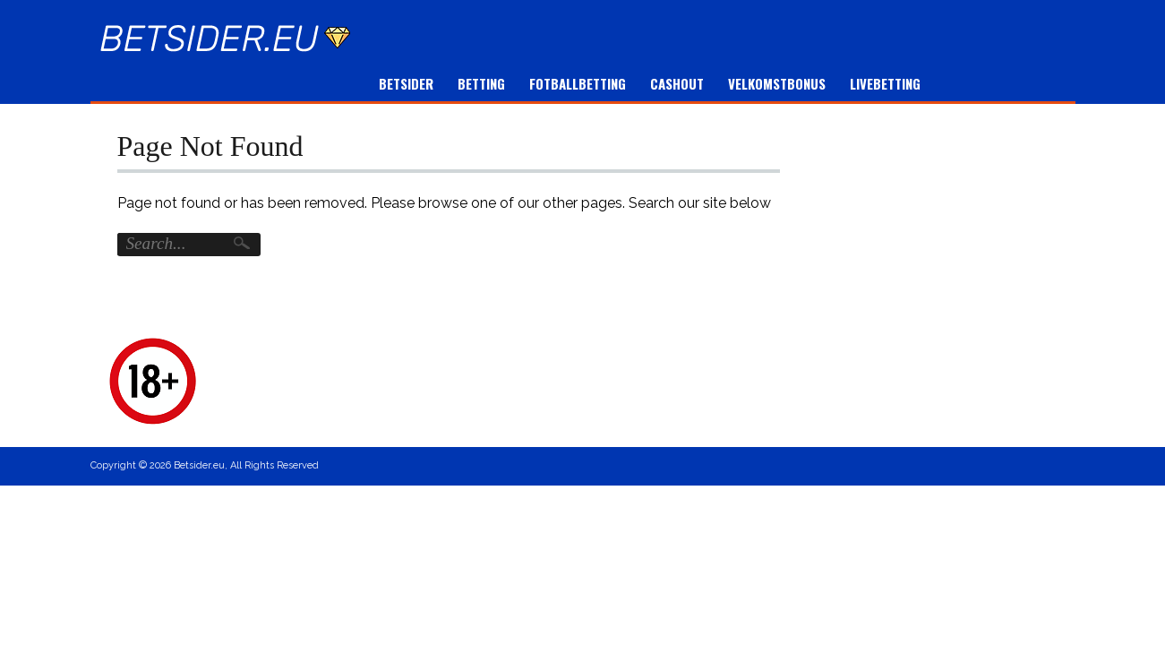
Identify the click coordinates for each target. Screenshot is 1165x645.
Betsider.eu (199, 465)
